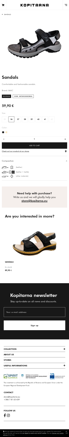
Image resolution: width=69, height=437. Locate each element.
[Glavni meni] (66, 5)
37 (18, 119)
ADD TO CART (34, 145)
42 (52, 119)
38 (25, 119)
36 (11, 119)
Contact (8, 392)
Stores (7, 360)
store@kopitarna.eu (34, 200)
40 (38, 119)
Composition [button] (8, 161)
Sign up (34, 325)
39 (32, 119)
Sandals (7, 14)
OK (67, 432)
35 (5, 119)
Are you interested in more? (29, 216)
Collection (10, 349)
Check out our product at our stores (15, 151)
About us (9, 354)
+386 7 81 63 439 (12, 399)
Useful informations (15, 365)
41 (45, 119)
